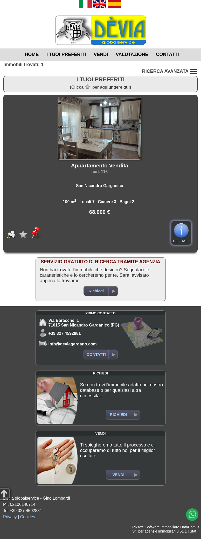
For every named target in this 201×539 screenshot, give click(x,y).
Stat (193, 531)
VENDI (101, 54)
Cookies (27, 517)
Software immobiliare (162, 527)
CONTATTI (167, 54)
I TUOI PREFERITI (66, 54)
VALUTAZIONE (132, 54)
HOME (32, 54)
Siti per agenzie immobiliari (154, 531)
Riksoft (137, 527)
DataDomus (189, 527)
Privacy (10, 517)
